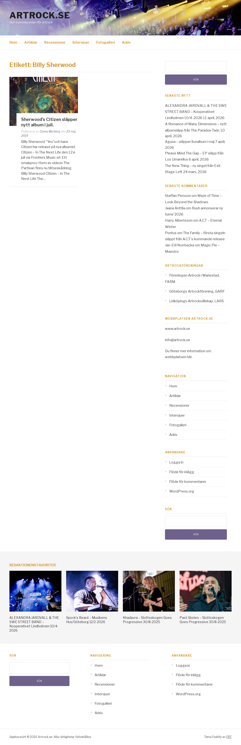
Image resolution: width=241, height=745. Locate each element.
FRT (229, 737)
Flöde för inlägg (181, 472)
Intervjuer (80, 42)
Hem (13, 42)
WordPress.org (181, 491)
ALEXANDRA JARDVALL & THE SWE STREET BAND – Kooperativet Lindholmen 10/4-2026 (196, 111)
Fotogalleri (105, 42)
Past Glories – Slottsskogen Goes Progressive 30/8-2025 (203, 620)
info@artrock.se (177, 340)
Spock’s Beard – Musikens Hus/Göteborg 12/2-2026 (86, 620)
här (189, 357)
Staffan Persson (178, 196)
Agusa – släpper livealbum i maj (189, 142)
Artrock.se (39, 15)
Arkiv (126, 42)
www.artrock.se (177, 329)
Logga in (176, 462)
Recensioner (54, 42)
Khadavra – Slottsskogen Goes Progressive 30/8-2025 (147, 620)
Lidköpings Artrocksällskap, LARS (196, 301)
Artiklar (30, 42)
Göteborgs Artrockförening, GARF (197, 291)
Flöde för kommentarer (187, 482)
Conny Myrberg (50, 131)
